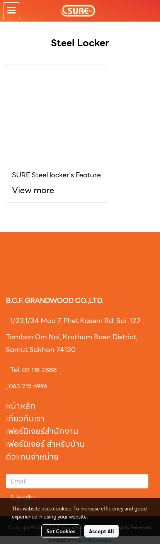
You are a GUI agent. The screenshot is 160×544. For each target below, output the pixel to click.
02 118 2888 (39, 370)
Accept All (101, 530)
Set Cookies (60, 530)
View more (34, 190)
